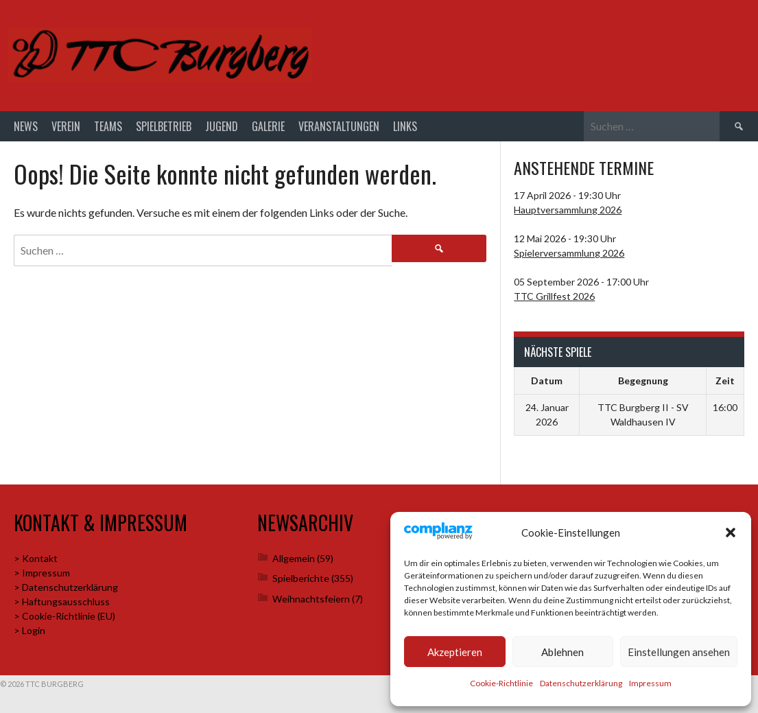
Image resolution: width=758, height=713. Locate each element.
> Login (29, 630)
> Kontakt (36, 558)
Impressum (650, 683)
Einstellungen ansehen (679, 652)
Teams (108, 126)
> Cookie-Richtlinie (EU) (64, 616)
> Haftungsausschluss (62, 601)
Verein (65, 126)
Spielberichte (300, 578)
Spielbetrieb (163, 126)
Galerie (268, 126)
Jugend (221, 126)
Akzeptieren (454, 652)
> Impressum (42, 572)
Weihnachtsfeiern (311, 599)
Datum (546, 380)
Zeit (725, 380)
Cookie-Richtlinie (501, 683)
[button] (730, 532)
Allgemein (293, 558)
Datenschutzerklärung (581, 683)
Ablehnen (562, 652)
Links (405, 126)
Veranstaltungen (338, 126)
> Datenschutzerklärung (66, 587)
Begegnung (643, 380)
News (26, 126)
